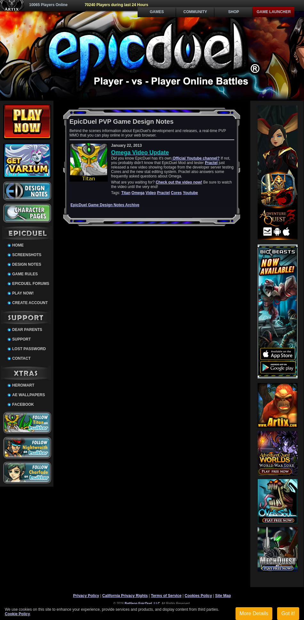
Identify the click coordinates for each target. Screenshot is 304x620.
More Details (254, 613)
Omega (138, 193)
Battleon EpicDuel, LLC (142, 603)
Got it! (288, 613)
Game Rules (25, 274)
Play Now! (23, 293)
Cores (176, 193)
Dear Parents (27, 329)
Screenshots (26, 255)
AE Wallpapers (28, 395)
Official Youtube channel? (196, 158)
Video (151, 193)
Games (157, 12)
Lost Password (29, 349)
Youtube (190, 193)
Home (18, 245)
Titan (125, 193)
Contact (21, 358)
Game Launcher (274, 12)
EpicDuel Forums (30, 283)
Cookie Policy (17, 614)
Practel (211, 163)
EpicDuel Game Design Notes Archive (104, 205)
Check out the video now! (179, 182)
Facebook (23, 404)
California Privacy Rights (125, 595)
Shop (233, 12)
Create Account (30, 303)
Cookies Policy (198, 595)
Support (21, 339)
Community (195, 12)
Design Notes (26, 264)
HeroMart (23, 385)
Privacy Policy (86, 595)
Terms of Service (166, 595)
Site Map (223, 595)
